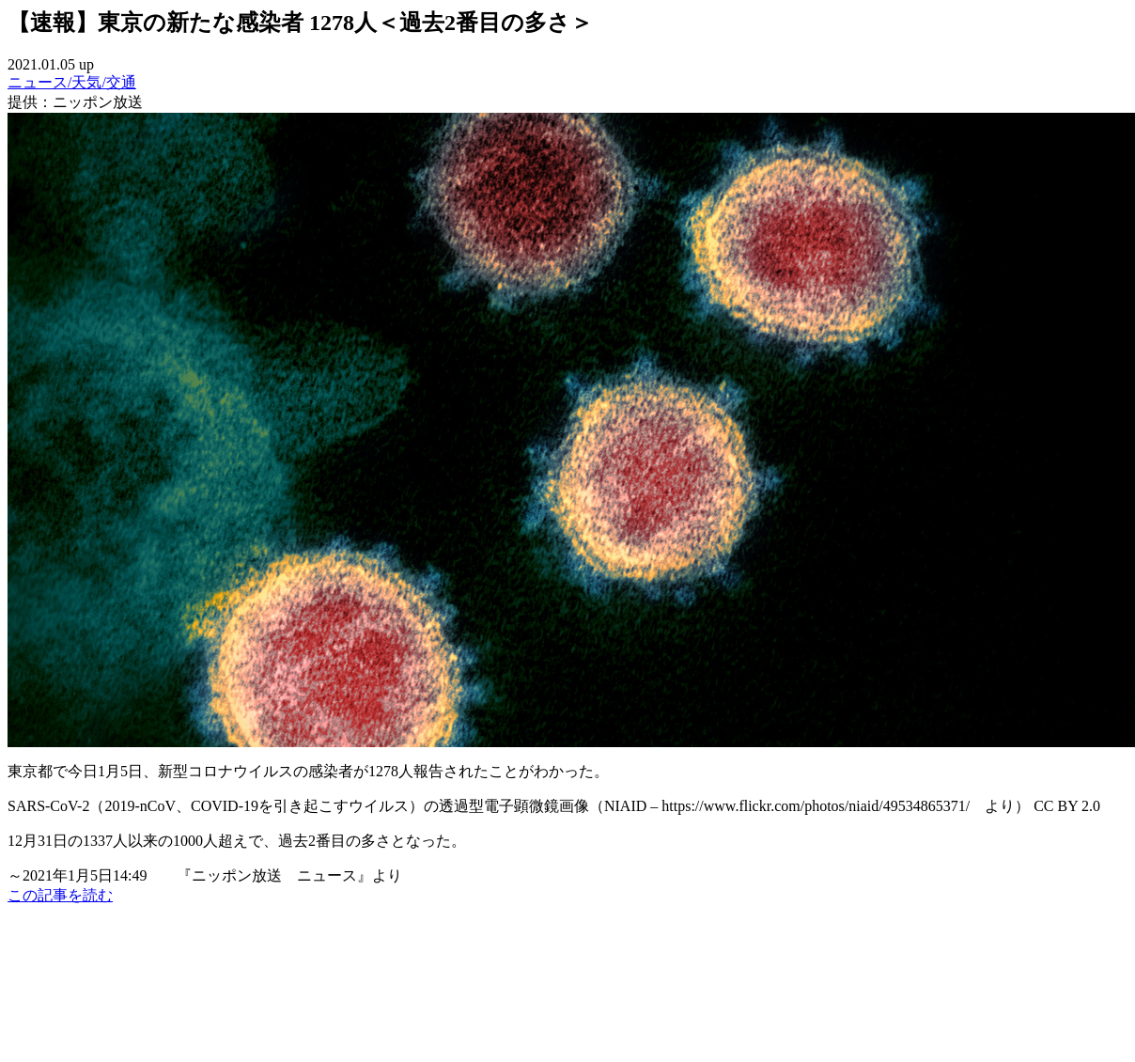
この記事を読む (60, 895)
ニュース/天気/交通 (72, 82)
